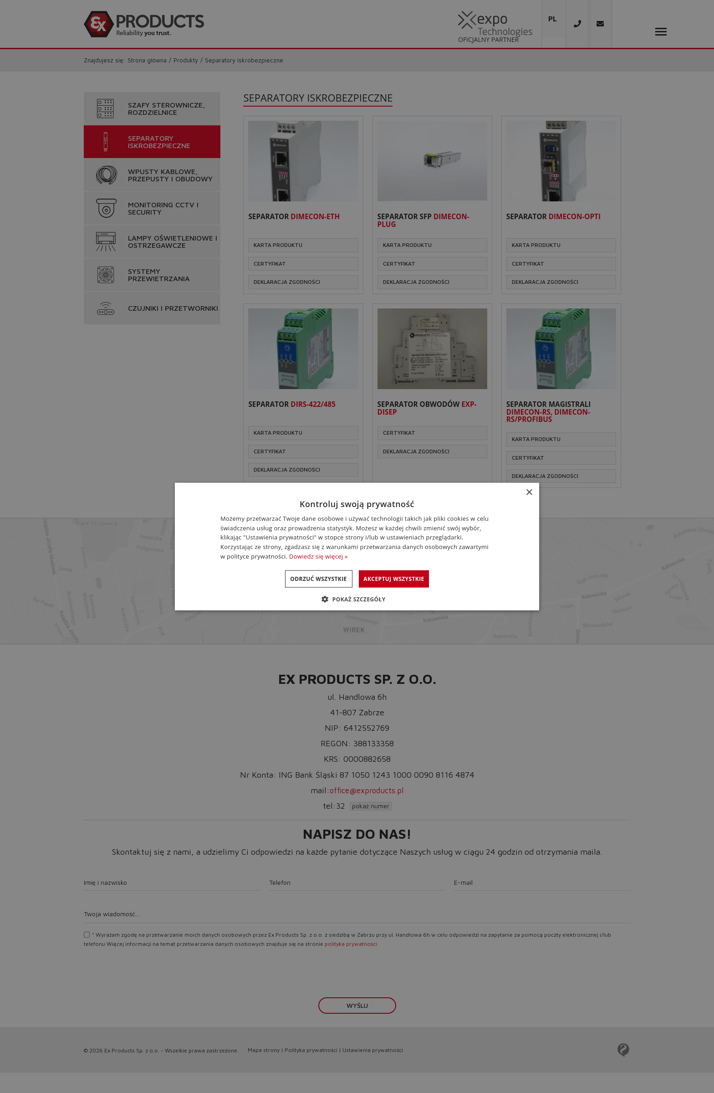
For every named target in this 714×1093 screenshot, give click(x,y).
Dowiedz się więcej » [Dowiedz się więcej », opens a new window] (318, 556)
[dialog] (357, 546)
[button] (356, 599)
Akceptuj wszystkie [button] (402, 578)
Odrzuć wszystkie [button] (309, 578)
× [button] (528, 492)
